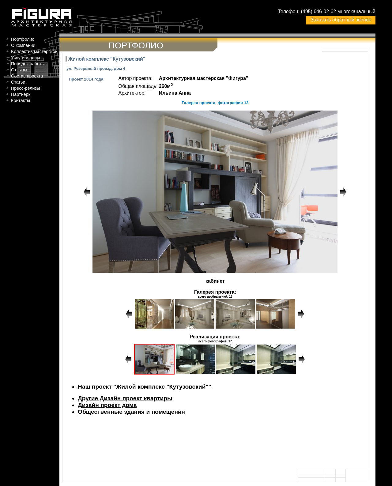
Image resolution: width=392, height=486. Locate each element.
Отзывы (19, 69)
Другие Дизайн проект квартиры (125, 398)
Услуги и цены (25, 57)
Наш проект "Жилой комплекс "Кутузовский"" (144, 386)
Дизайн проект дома (107, 405)
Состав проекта (27, 75)
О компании (23, 45)
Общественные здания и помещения (131, 412)
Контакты (20, 100)
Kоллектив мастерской (34, 51)
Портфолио (23, 39)
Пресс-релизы (25, 88)
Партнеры (21, 94)
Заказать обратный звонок (341, 19)
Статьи (18, 82)
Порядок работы (28, 63)
